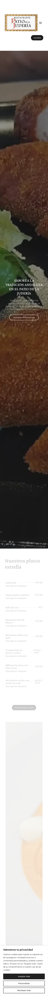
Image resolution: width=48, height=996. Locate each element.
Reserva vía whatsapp (24, 316)
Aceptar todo (24, 976)
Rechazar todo (24, 990)
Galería (37, 38)
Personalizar (24, 983)
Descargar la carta (24, 708)
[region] (24, 971)
